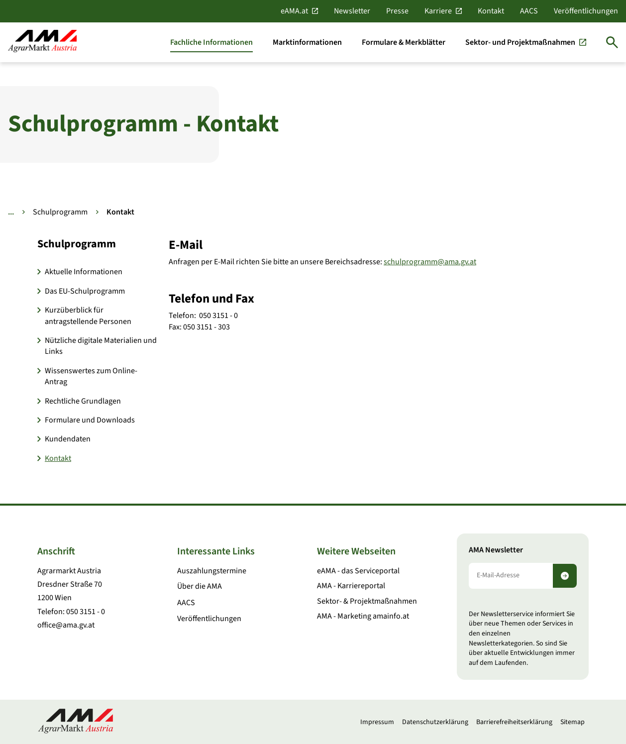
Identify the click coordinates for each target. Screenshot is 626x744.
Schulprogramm (60, 212)
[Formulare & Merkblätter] (403, 42)
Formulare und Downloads (90, 420)
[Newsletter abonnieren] (565, 576)
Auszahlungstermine (211, 570)
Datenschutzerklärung (435, 722)
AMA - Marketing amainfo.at (363, 616)
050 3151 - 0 (85, 611)
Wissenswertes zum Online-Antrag (91, 376)
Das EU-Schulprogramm (85, 291)
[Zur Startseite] (42, 42)
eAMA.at (294, 10)
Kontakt (491, 10)
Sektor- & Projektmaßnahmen (367, 601)
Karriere (438, 10)
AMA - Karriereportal (351, 585)
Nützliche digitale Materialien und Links (101, 346)
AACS (529, 10)
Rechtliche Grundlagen (83, 401)
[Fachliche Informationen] (211, 42)
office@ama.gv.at (66, 625)
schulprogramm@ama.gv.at (430, 261)
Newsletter (352, 10)
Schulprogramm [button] (76, 243)
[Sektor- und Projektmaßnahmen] (525, 42)
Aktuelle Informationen (83, 271)
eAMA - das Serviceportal (358, 570)
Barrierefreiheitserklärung (514, 722)
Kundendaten (68, 438)
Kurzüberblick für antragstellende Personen (88, 315)
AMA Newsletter (496, 550)
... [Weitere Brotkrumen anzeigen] (11, 212)
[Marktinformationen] (307, 42)
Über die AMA (199, 586)
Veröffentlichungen (586, 10)
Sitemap (572, 722)
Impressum (377, 722)
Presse (397, 10)
